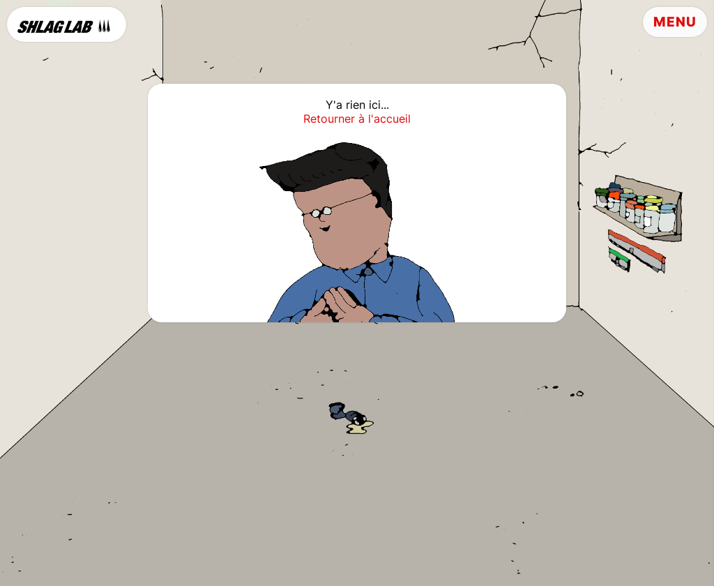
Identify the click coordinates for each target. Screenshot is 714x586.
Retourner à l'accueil (357, 119)
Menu (675, 22)
